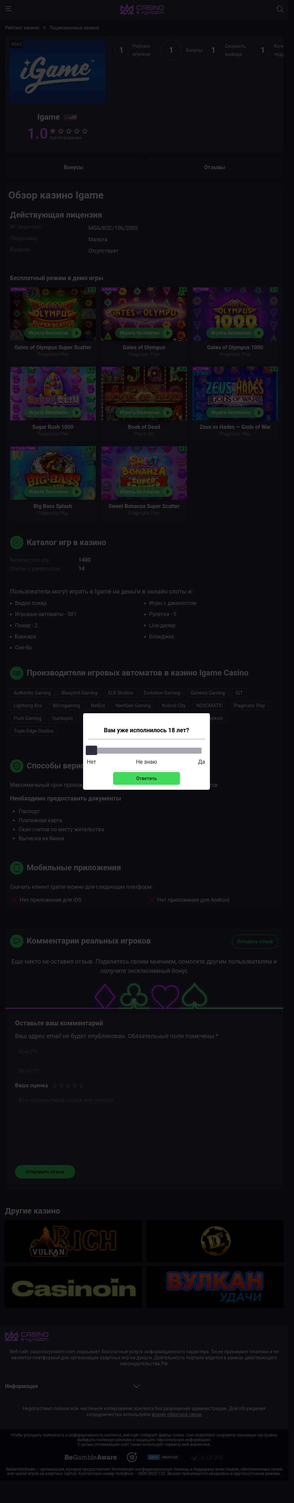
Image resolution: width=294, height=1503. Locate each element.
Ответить (146, 778)
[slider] (91, 750)
